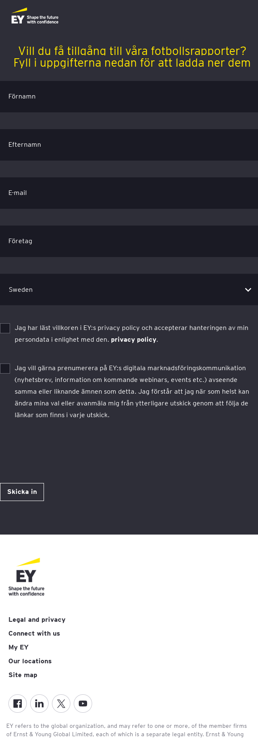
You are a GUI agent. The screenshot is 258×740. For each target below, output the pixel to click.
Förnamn (22, 96)
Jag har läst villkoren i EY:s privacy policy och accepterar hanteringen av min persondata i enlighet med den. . (131, 333)
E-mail (17, 193)
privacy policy (133, 339)
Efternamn (24, 144)
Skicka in (22, 492)
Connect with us (34, 633)
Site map (22, 675)
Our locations (30, 661)
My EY (18, 647)
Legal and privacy (36, 619)
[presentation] (63, 443)
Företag (20, 241)
